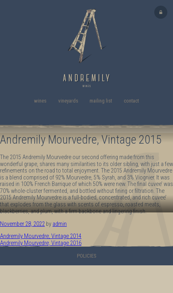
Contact (131, 101)
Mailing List (101, 101)
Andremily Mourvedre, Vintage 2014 (40, 236)
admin (60, 224)
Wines (40, 101)
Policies (86, 256)
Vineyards (68, 101)
